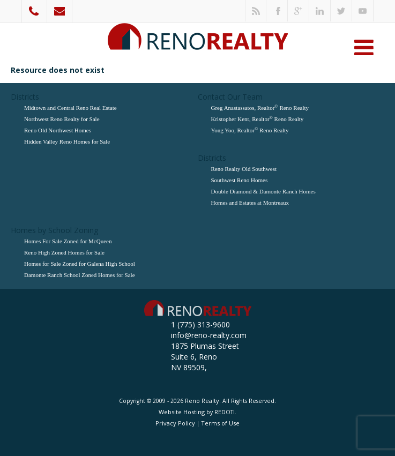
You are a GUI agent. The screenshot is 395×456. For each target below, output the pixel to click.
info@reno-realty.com (59, 11)
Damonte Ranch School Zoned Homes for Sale (79, 275)
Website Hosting (182, 412)
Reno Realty (202, 401)
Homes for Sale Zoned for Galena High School (79, 263)
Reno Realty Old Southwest (244, 169)
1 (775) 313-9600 (34, 11)
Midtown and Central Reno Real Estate (70, 107)
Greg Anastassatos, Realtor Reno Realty (260, 107)
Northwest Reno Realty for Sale (62, 119)
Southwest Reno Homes (239, 180)
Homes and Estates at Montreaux (250, 202)
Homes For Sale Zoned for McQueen (67, 241)
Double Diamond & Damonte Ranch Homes (263, 191)
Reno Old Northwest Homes (57, 130)
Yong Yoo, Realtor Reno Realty (250, 129)
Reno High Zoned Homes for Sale (64, 252)
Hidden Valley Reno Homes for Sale (67, 141)
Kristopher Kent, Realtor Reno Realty (257, 118)
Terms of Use (220, 423)
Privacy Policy (175, 423)
